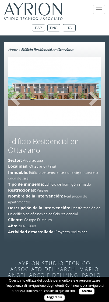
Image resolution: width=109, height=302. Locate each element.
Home (13, 50)
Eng (54, 28)
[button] (15, 108)
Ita (69, 28)
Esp (38, 28)
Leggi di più (54, 297)
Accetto (87, 291)
